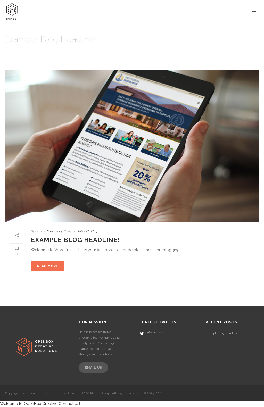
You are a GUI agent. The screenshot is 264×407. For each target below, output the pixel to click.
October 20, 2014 (85, 231)
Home (251, 52)
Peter (38, 231)
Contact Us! (69, 403)
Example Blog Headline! (75, 240)
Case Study (55, 231)
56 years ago (154, 332)
